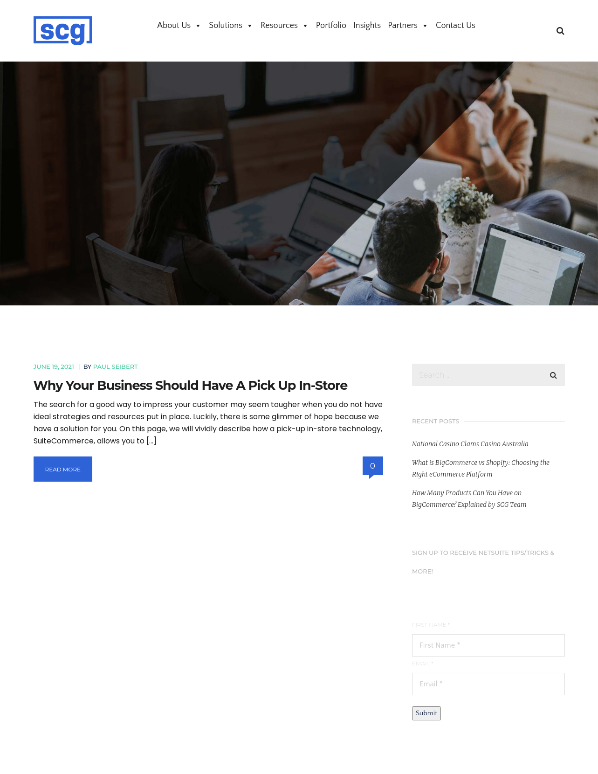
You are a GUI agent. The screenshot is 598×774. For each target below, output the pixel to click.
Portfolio (331, 25)
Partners (408, 25)
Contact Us (455, 25)
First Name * (431, 624)
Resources (285, 25)
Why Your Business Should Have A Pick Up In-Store (191, 385)
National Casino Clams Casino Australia (470, 444)
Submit (426, 713)
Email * (422, 663)
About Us (179, 25)
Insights (367, 25)
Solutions (231, 25)
